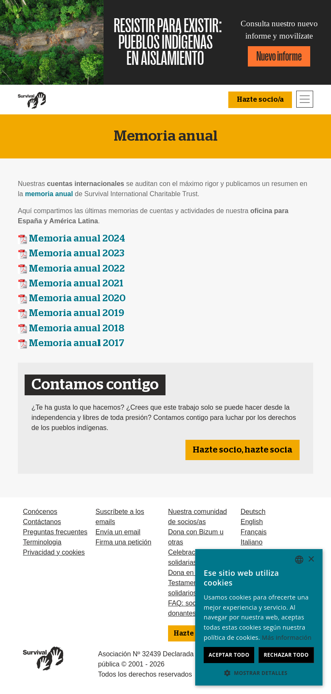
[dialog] (259, 617)
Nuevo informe (279, 56)
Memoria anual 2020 (77, 298)
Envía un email (117, 532)
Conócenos (40, 511)
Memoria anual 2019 (76, 313)
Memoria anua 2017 (76, 343)
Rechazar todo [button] (286, 654)
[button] (259, 673)
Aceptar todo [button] (228, 654)
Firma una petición (123, 542)
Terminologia (42, 542)
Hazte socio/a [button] (260, 99)
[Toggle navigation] (304, 99)
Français (253, 532)
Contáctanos (42, 521)
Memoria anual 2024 (77, 239)
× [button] (311, 559)
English (252, 521)
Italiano (252, 542)
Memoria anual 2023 (76, 253)
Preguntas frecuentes (55, 532)
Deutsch (253, 511)
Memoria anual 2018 (76, 328)
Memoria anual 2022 (77, 269)
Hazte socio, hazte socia (242, 450)
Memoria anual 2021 (76, 284)
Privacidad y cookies (54, 552)
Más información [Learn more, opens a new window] (286, 637)
